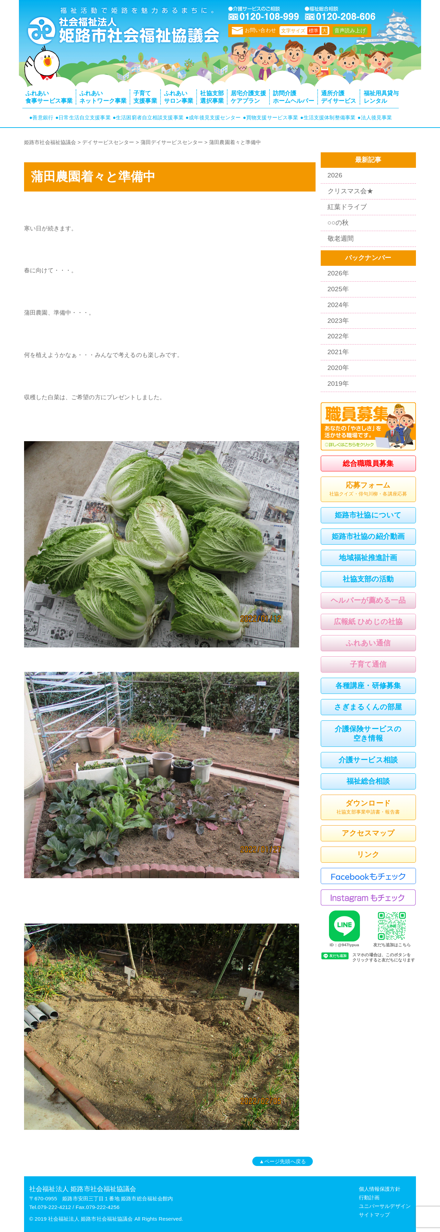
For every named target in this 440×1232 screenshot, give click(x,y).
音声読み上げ (350, 30)
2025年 (338, 289)
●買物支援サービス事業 (270, 117)
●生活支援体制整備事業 (327, 117)
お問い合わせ (254, 30)
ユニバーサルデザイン (385, 1206)
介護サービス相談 (368, 760)
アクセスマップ (368, 833)
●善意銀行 (41, 117)
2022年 (338, 336)
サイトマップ (374, 1215)
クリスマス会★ (351, 191)
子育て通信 (368, 664)
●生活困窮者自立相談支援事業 (148, 117)
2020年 (338, 367)
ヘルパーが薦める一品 (368, 600)
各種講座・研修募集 (368, 685)
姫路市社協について (368, 515)
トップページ (122, 29)
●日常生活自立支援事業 (83, 117)
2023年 (338, 320)
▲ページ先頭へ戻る (282, 1161)
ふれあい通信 (368, 643)
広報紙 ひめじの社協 (368, 621)
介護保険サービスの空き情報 (368, 733)
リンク (368, 854)
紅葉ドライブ (347, 206)
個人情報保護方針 (379, 1189)
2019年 (338, 383)
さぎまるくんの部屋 (368, 707)
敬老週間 (341, 238)
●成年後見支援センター (213, 117)
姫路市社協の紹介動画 (368, 536)
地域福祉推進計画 (368, 558)
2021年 (338, 352)
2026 (335, 175)
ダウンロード (368, 807)
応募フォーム (368, 489)
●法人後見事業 (375, 117)
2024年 (338, 304)
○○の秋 (338, 222)
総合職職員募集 (368, 463)
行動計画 (369, 1197)
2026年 (338, 273)
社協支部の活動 (368, 579)
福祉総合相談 (368, 781)
